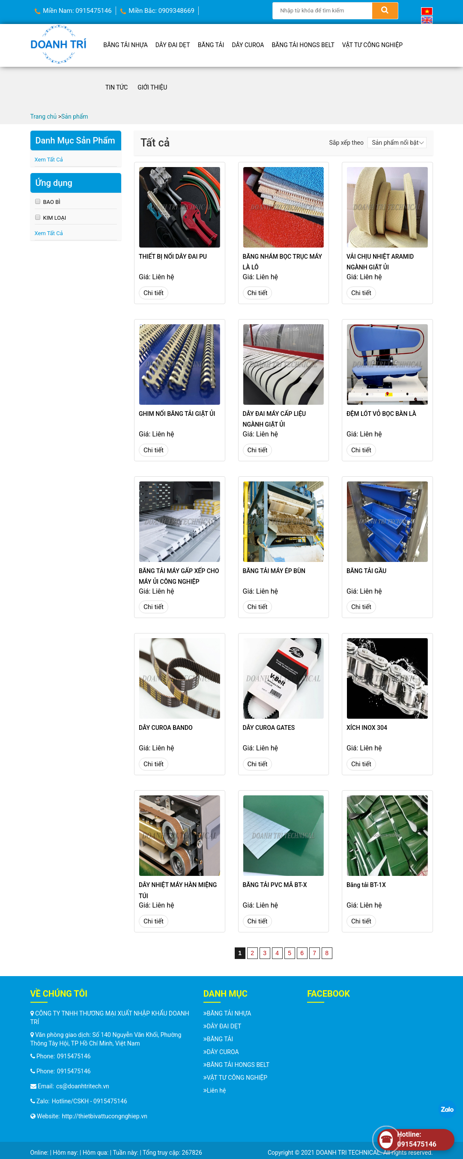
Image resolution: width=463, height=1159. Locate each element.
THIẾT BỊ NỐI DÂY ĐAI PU (173, 256)
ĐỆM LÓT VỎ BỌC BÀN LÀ (381, 413)
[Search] (385, 11)
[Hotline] (415, 1139)
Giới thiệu (152, 87)
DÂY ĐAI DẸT (172, 45)
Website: (45, 1116)
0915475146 (74, 1056)
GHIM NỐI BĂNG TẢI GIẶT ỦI (177, 413)
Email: (42, 1086)
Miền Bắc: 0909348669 (157, 11)
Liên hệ (216, 1090)
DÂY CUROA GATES (269, 727)
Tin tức (116, 87)
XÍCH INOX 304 (367, 727)
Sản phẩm (75, 116)
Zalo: (40, 1101)
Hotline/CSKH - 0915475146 (89, 1101)
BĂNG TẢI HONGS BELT (303, 45)
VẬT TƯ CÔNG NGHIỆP (372, 45)
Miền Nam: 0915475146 (73, 11)
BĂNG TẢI (211, 45)
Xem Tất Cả (49, 159)
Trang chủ (43, 116)
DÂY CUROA (248, 45)
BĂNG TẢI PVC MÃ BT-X (275, 884)
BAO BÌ (51, 202)
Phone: (42, 1056)
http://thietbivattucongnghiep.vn (104, 1116)
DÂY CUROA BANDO (166, 727)
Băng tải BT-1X (366, 884)
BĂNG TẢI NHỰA (125, 45)
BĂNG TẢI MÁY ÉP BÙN (274, 571)
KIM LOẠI (54, 218)
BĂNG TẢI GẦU (366, 571)
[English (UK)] (427, 19)
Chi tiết (153, 293)
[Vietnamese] (427, 10)
